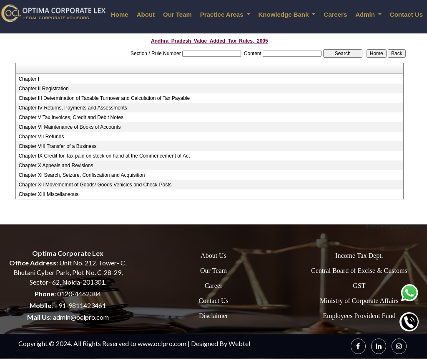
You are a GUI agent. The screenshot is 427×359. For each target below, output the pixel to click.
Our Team (177, 14)
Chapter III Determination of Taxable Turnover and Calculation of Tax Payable (104, 98)
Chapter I (29, 79)
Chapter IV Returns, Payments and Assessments (73, 108)
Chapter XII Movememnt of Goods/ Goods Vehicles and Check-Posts (95, 185)
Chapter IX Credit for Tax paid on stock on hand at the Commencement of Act (104, 156)
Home (119, 14)
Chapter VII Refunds (41, 137)
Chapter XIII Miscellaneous (48, 194)
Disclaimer (213, 315)
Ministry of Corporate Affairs (359, 300)
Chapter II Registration (44, 89)
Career (214, 285)
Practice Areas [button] (222, 14)
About (146, 14)
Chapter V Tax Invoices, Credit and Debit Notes (71, 117)
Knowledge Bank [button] (285, 14)
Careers (335, 14)
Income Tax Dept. (359, 255)
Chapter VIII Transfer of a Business (58, 146)
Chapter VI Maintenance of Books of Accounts (70, 127)
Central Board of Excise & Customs (359, 270)
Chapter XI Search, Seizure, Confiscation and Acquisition (82, 175)
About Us (213, 255)
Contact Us (213, 300)
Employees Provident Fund (359, 315)
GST (359, 285)
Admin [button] (366, 14)
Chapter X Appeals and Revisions (56, 165)
